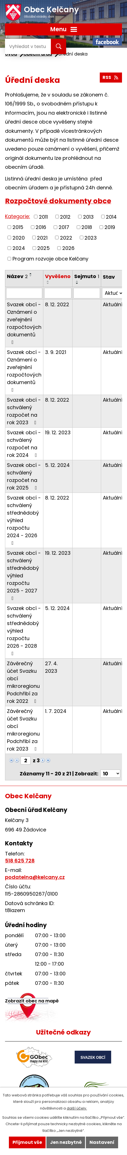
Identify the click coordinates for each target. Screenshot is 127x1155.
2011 (43, 216)
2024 (19, 248)
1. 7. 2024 (55, 711)
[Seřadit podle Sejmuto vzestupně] (77, 281)
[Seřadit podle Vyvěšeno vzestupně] (48, 281)
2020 (19, 237)
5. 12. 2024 (57, 465)
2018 (86, 227)
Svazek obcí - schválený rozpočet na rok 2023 (24, 411)
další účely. (77, 1108)
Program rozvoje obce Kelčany (50, 258)
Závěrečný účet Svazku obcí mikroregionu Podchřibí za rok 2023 (23, 730)
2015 (18, 227)
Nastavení (101, 1142)
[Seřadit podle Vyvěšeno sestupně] (48, 283)
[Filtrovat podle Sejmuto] (86, 293)
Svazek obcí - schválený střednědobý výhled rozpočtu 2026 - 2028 (24, 630)
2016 (41, 227)
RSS (111, 77)
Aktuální (113, 304)
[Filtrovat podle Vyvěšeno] (57, 293)
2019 (109, 227)
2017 (64, 227)
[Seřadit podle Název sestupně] (31, 276)
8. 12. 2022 (57, 304)
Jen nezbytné (66, 1142)
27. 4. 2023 (51, 667)
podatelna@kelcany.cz (35, 877)
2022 (66, 237)
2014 (111, 216)
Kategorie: (17, 216)
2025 (43, 248)
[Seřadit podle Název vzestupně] (31, 274)
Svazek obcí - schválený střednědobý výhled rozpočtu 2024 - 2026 (24, 520)
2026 (68, 248)
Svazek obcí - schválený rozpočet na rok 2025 (24, 476)
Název (17, 276)
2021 (42, 237)
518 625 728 (20, 860)
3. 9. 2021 (55, 352)
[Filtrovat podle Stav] (112, 293)
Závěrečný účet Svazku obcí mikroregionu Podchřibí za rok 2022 (23, 682)
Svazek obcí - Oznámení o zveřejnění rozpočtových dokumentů (24, 323)
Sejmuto (86, 276)
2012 (65, 216)
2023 (90, 237)
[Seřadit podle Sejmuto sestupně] (77, 283)
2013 (88, 216)
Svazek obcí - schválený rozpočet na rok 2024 (24, 444)
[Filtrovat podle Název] (24, 293)
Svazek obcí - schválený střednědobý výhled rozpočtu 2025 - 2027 (24, 575)
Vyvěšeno (58, 276)
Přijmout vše (27, 1142)
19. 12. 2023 (58, 432)
